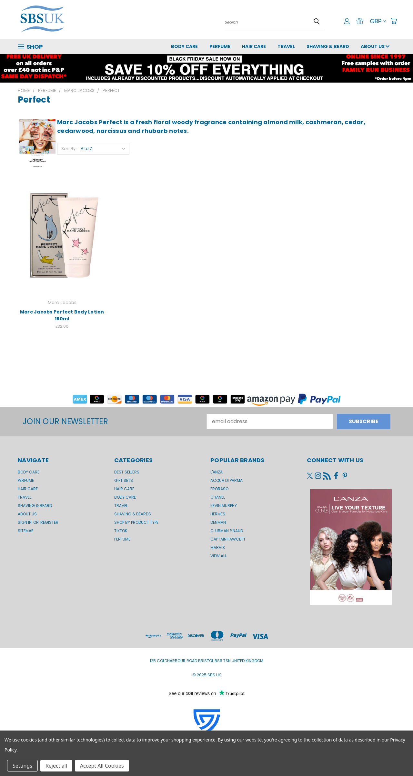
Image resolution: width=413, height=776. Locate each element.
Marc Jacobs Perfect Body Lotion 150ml (62, 315)
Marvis (217, 547)
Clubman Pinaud (226, 530)
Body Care (184, 46)
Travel (286, 46)
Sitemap (25, 530)
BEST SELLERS (126, 472)
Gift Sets (123, 480)
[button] (206, 68)
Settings (22, 765)
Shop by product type (136, 522)
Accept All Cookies (102, 765)
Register (49, 522)
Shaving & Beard (328, 46)
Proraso (219, 489)
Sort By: (68, 148)
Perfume (219, 46)
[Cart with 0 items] (393, 21)
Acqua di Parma (226, 480)
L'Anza (216, 472)
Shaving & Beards (132, 514)
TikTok (120, 530)
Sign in (25, 522)
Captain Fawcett (228, 539)
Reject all (56, 765)
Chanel (217, 497)
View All (218, 556)
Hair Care (254, 46)
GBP (378, 21)
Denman (218, 522)
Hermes (217, 514)
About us (375, 46)
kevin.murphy (223, 505)
